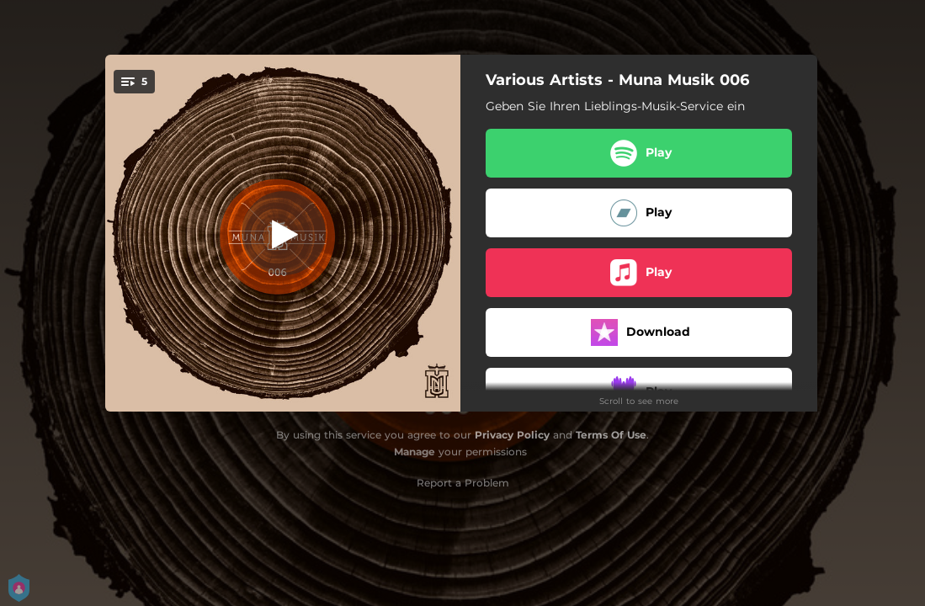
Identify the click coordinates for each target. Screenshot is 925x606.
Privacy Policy (512, 434)
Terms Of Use (611, 434)
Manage (414, 451)
